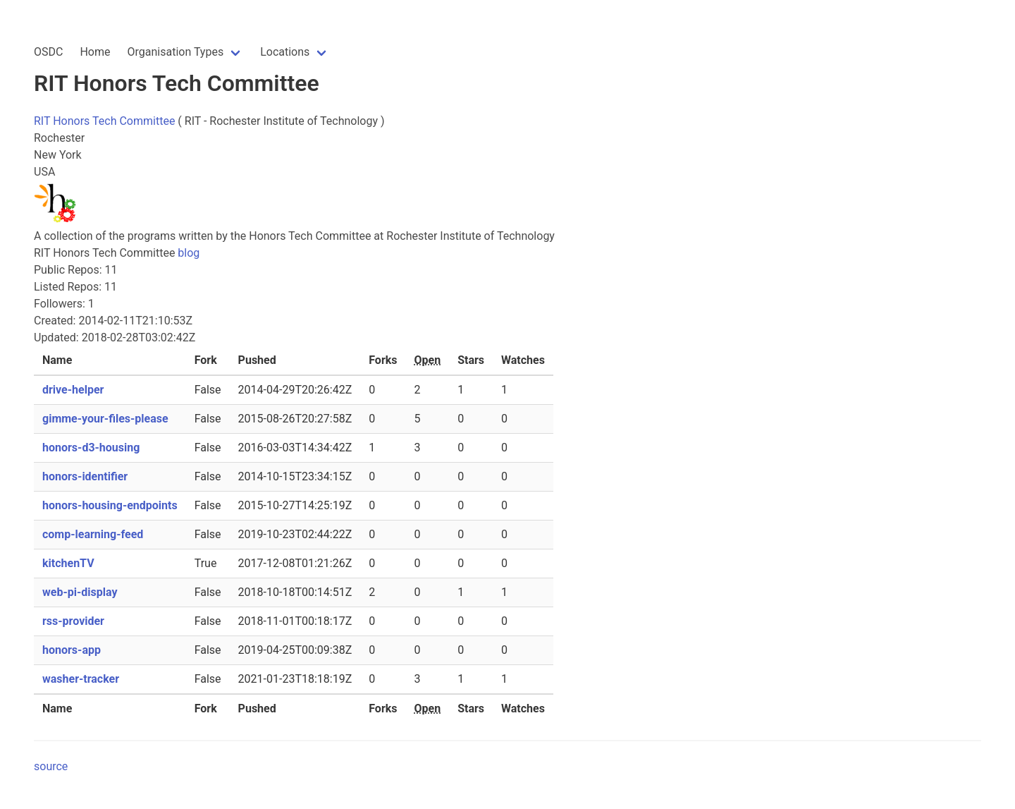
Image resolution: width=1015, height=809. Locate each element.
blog (188, 253)
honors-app (71, 650)
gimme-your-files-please (105, 418)
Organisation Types (175, 52)
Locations (284, 52)
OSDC (48, 52)
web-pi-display (79, 592)
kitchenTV (68, 563)
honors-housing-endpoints (110, 505)
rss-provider (73, 621)
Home (95, 52)
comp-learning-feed (92, 534)
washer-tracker (80, 679)
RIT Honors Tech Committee (104, 121)
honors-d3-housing (91, 447)
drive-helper (73, 389)
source (51, 766)
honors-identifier (85, 476)
